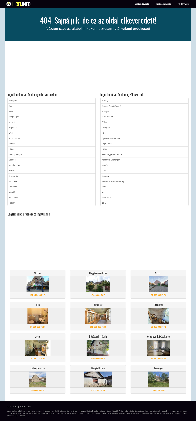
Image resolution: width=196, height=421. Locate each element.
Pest (104, 171)
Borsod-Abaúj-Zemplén (112, 106)
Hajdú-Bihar (107, 144)
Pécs (11, 111)
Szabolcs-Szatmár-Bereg (113, 181)
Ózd (11, 106)
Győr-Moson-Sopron (111, 138)
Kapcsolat (25, 406)
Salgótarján (14, 117)
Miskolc (12, 122)
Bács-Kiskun (107, 117)
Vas (103, 192)
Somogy (105, 176)
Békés (104, 122)
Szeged (12, 160)
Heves (104, 149)
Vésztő (12, 192)
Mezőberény (14, 165)
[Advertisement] (98, 67)
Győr (11, 133)
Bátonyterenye (15, 154)
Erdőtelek (13, 181)
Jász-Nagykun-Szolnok (112, 154)
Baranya (105, 101)
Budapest (13, 101)
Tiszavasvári (14, 138)
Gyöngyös (13, 176)
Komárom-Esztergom (111, 160)
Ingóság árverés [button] (164, 4)
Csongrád (106, 127)
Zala (104, 203)
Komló (11, 171)
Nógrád (105, 165)
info (21, 4)
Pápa (11, 149)
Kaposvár (13, 127)
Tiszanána (13, 197)
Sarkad (12, 144)
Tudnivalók (183, 4)
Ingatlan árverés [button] (142, 4)
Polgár (12, 203)
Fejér (104, 133)
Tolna (104, 187)
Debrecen (13, 187)
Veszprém (106, 197)
